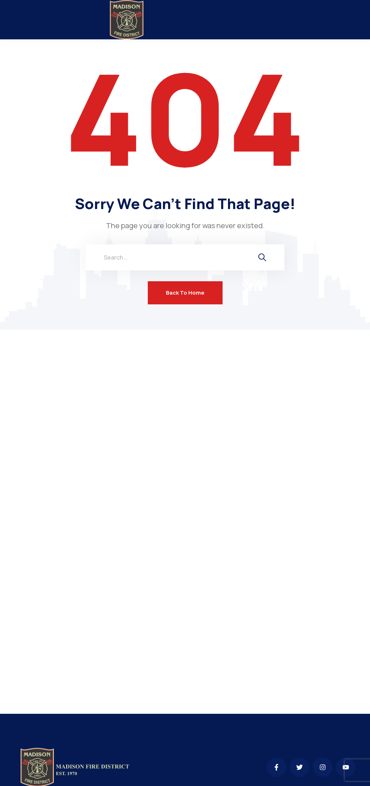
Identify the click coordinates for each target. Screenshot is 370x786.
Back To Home (185, 292)
